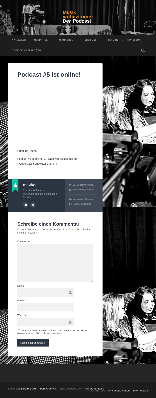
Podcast (90, 189)
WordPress (97, 389)
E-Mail (21, 300)
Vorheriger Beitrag (83, 199)
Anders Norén (121, 391)
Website (21, 315)
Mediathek (41, 40)
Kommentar (24, 241)
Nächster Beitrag (82, 204)
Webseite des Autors (32, 205)
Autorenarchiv (25, 205)
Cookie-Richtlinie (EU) (26, 50)
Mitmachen (66, 40)
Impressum (134, 40)
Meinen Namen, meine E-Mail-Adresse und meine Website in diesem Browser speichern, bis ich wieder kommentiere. (52, 332)
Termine (113, 40)
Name (21, 286)
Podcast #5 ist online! (49, 74)
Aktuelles (19, 40)
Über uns (91, 40)
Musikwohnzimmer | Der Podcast (36, 389)
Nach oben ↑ (140, 391)
